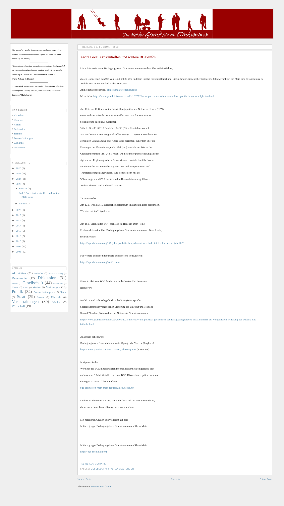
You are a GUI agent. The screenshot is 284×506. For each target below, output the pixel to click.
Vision (17, 124)
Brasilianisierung (56, 273)
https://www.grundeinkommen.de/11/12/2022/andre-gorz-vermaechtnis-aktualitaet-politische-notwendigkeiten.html (153, 96)
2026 (19, 168)
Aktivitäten (19, 273)
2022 (19, 209)
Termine (18, 133)
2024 (19, 178)
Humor (15, 287)
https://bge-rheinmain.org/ (94, 451)
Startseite (175, 479)
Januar (22, 203)
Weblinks (19, 142)
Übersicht (56, 297)
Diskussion (19, 129)
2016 (19, 230)
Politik (17, 291)
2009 (19, 246)
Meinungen (53, 287)
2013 (19, 235)
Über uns (18, 119)
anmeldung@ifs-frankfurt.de (122, 89)
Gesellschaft (100, 469)
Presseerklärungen (23, 138)
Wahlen (56, 302)
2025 (19, 173)
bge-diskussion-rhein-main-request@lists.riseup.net (107, 387)
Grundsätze (58, 283)
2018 (19, 220)
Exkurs (15, 283)
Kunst (25, 287)
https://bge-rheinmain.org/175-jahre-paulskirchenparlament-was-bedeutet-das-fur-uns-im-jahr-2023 (132, 242)
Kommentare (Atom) (101, 486)
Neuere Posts (84, 479)
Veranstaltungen (122, 469)
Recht (63, 292)
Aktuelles (19, 115)
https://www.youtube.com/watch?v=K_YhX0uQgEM (108, 349)
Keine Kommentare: (94, 464)
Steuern (40, 297)
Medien (37, 287)
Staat (21, 296)
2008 (19, 251)
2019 (19, 215)
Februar (23, 188)
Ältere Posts (266, 479)
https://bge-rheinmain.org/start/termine (100, 262)
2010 (19, 241)
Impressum (19, 147)
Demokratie (19, 278)
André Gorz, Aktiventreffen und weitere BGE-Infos (118, 57)
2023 (19, 183)
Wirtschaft (18, 306)
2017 (19, 225)
